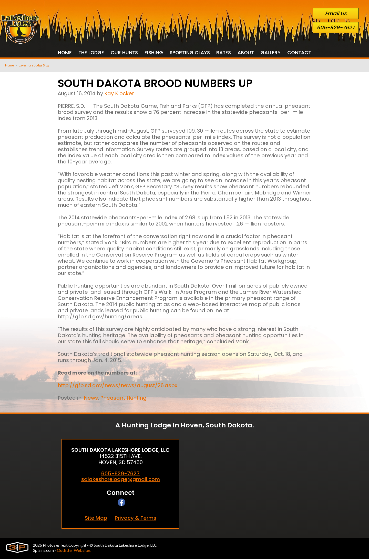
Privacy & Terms (135, 518)
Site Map (96, 518)
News (91, 397)
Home (9, 65)
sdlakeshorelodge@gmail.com (120, 479)
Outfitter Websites (74, 550)
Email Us (336, 13)
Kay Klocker (119, 93)
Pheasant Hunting (123, 397)
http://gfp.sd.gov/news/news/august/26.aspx (117, 385)
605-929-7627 (336, 27)
